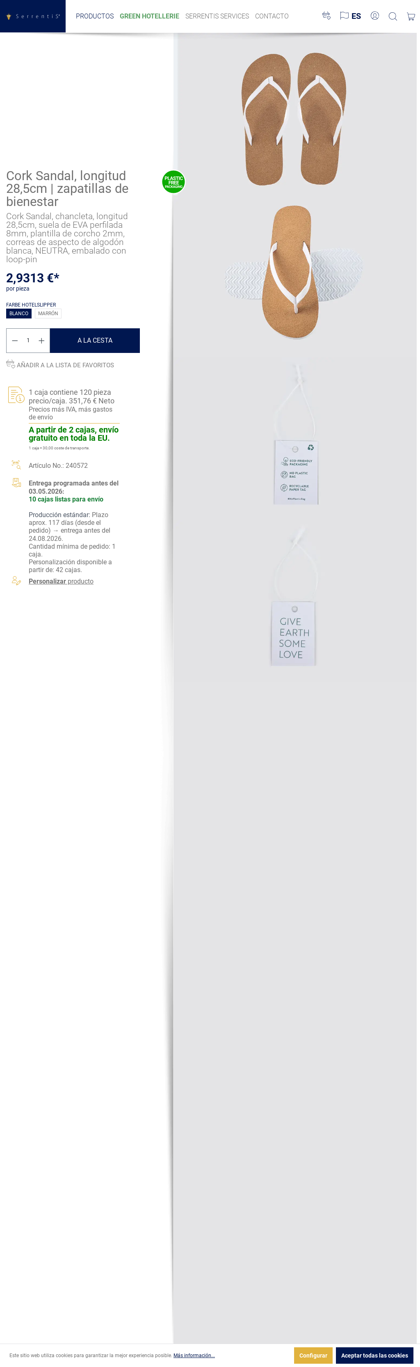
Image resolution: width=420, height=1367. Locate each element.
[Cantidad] (28, 340)
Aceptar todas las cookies (374, 1355)
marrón (48, 313)
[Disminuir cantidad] (14, 340)
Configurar (313, 1355)
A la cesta (95, 340)
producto (61, 581)
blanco (18, 313)
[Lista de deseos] (326, 16)
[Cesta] (411, 16)
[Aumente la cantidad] (41, 340)
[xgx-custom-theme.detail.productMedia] (295, 113)
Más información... (194, 1355)
